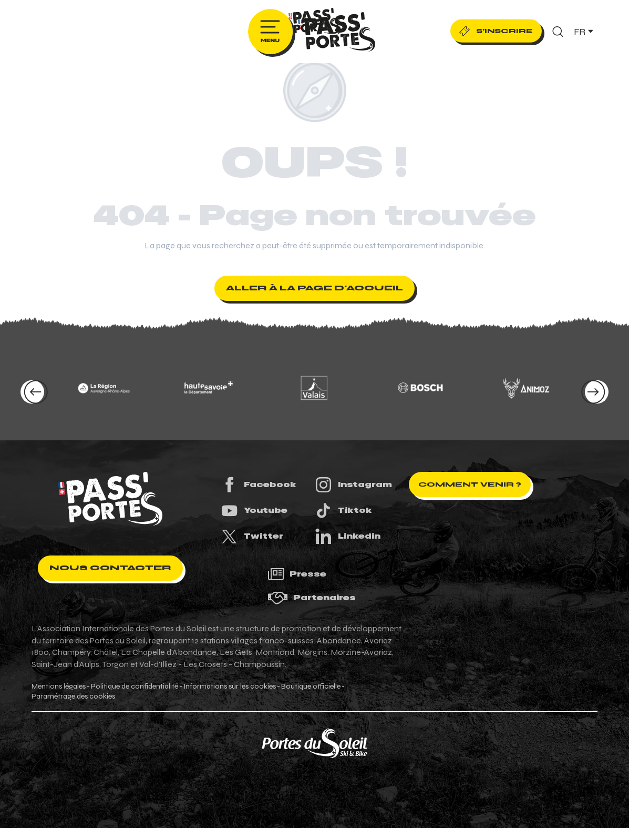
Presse (296, 574)
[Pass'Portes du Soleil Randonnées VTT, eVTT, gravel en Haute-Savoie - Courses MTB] (314, 23)
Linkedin (347, 536)
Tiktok (343, 510)
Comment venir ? (469, 484)
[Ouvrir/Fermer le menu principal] (270, 31)
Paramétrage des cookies (73, 696)
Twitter (251, 536)
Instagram (353, 485)
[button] (557, 31)
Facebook (258, 485)
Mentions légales (59, 686)
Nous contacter (110, 567)
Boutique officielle (311, 686)
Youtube (253, 510)
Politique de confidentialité (134, 686)
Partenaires (311, 598)
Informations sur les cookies (229, 686)
